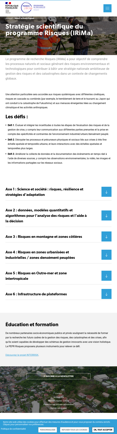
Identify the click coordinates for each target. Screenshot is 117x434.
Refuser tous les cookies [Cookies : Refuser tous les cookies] (74, 430)
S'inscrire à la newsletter (58, 376)
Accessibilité (58, 397)
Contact (58, 393)
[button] (58, 191)
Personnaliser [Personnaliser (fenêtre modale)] (47, 430)
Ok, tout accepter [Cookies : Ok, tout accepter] (103, 430)
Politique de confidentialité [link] (13, 429)
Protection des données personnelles (58, 404)
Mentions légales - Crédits (58, 401)
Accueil (9, 18)
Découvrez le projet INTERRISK (21, 355)
